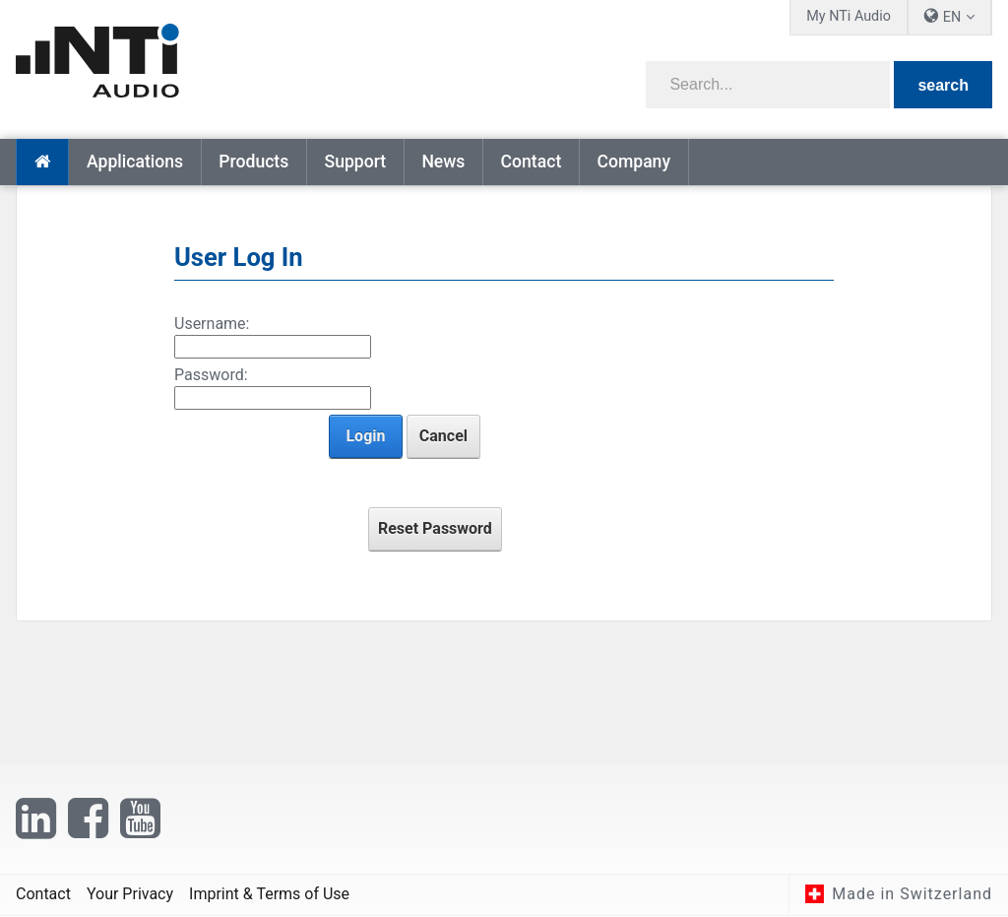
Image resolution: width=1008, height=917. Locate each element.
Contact (531, 161)
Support (355, 161)
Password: (211, 374)
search (943, 85)
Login (365, 435)
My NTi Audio (848, 16)
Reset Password (435, 528)
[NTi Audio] (254, 63)
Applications (135, 161)
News (443, 161)
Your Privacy (130, 894)
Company (633, 161)
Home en (42, 162)
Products (253, 161)
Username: (211, 323)
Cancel (443, 435)
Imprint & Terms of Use (269, 894)
